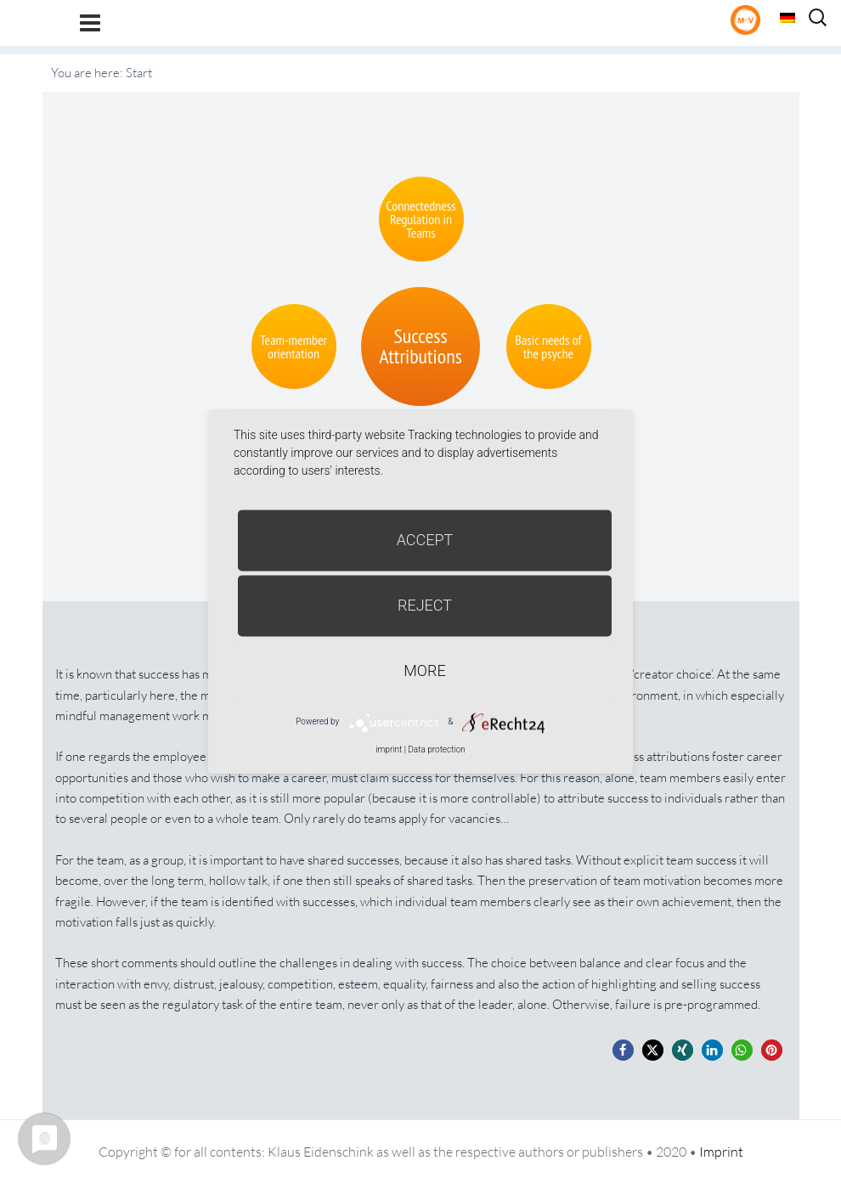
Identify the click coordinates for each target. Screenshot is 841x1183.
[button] (623, 1050)
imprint (388, 749)
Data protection (436, 749)
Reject (425, 605)
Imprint (721, 1151)
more (424, 670)
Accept (425, 540)
